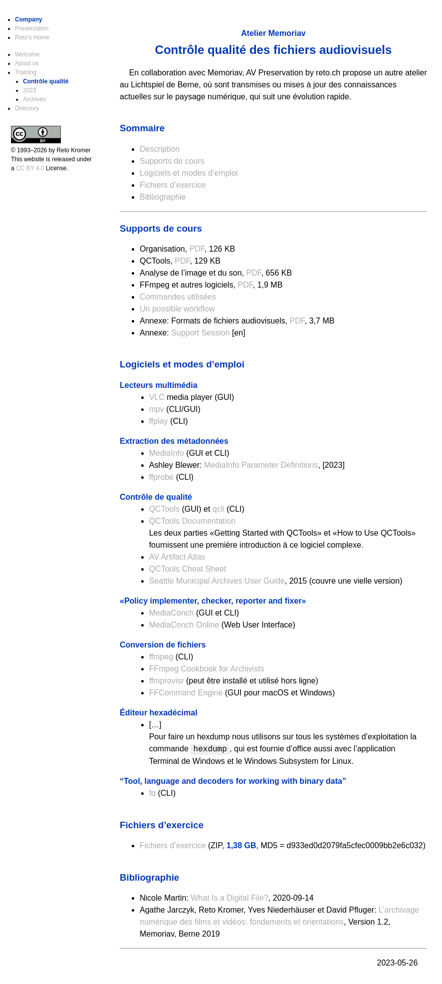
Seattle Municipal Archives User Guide (217, 581)
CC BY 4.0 (30, 168)
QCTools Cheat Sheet (187, 569)
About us (26, 63)
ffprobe (161, 477)
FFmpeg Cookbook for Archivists (206, 668)
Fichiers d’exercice (173, 185)
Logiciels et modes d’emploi (189, 173)
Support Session (200, 332)
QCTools (164, 509)
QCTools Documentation (192, 521)
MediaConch (171, 613)
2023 (29, 90)
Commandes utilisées (178, 297)
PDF (197, 249)
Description (160, 149)
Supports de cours (172, 161)
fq (152, 793)
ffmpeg (161, 657)
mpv (156, 409)
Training (25, 72)
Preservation (31, 28)
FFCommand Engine (186, 692)
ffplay (158, 421)
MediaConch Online (184, 625)
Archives (34, 99)
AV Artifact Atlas (177, 557)
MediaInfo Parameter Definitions (261, 465)
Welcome (27, 54)
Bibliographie (163, 197)
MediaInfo (166, 453)
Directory (27, 108)
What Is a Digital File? (229, 898)
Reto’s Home (32, 37)
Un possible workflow (177, 309)
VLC (157, 397)
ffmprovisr (166, 680)
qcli (218, 509)
